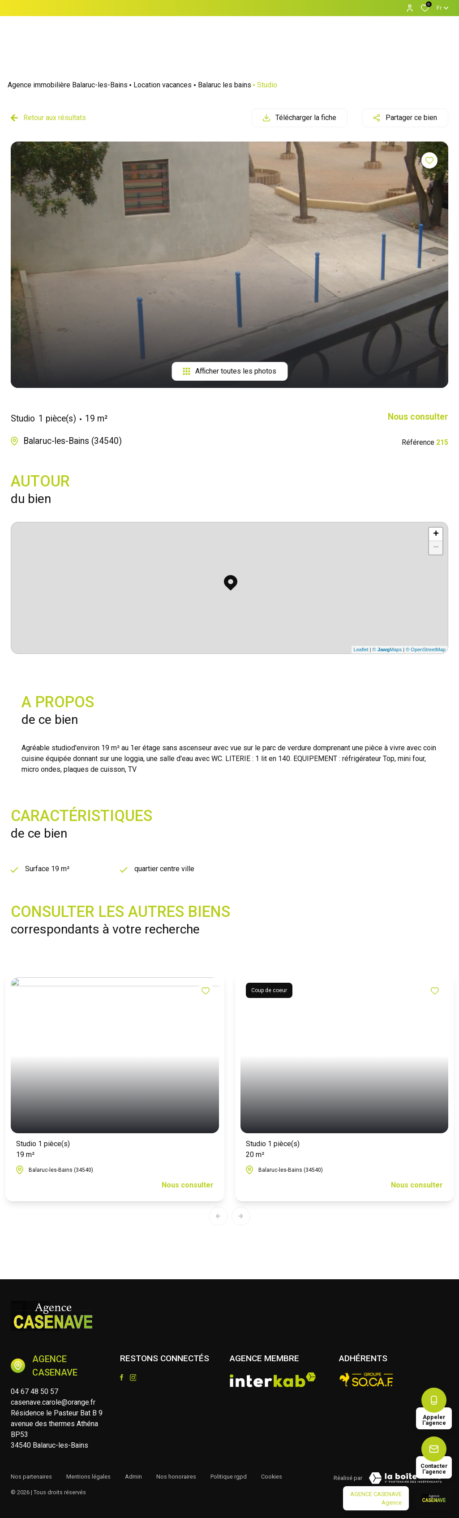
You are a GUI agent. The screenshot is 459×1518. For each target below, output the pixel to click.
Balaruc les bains (224, 85)
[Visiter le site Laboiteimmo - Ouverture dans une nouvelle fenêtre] (405, 1478)
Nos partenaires (31, 1476)
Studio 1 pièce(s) (43, 1150)
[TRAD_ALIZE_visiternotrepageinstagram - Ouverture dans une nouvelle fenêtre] (133, 1377)
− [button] (436, 548)
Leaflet (361, 649)
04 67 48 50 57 (34, 1391)
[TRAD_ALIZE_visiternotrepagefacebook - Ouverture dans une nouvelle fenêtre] (121, 1377)
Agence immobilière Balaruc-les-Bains (68, 85)
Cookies (271, 1476)
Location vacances (162, 85)
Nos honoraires (176, 1476)
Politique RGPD (228, 1476)
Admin (133, 1476)
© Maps (387, 649)
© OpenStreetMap (426, 649)
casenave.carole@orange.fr (53, 1402)
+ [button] (436, 534)
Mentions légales (88, 1476)
